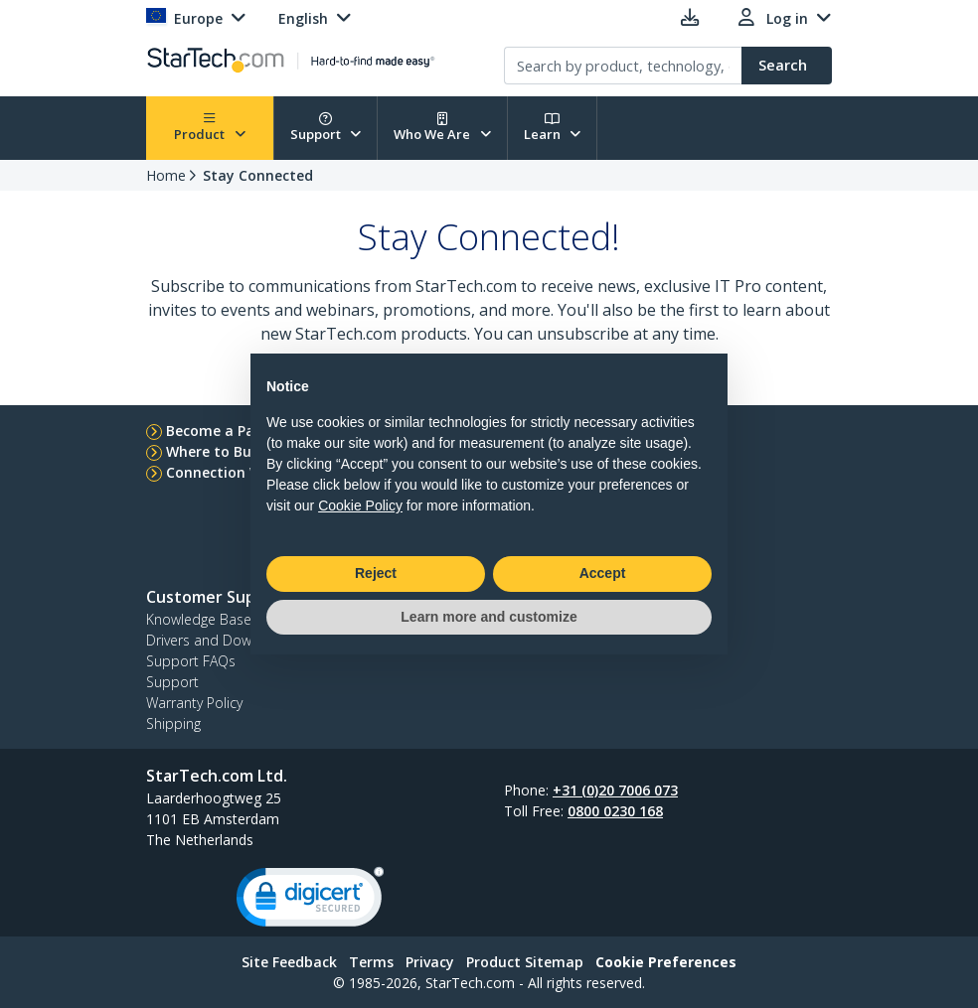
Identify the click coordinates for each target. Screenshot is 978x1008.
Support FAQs (191, 660)
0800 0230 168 (615, 810)
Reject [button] (376, 573)
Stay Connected (258, 175)
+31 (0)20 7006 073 (615, 790)
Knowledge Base (198, 619)
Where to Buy (212, 451)
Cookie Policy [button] (360, 505)
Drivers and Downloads (220, 640)
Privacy (430, 961)
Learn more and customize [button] (488, 617)
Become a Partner (228, 430)
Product (209, 127)
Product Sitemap (524, 961)
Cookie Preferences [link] (665, 961)
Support (326, 127)
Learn (552, 127)
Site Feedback (289, 961)
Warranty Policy (194, 702)
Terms (371, 961)
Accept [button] (602, 573)
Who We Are (442, 127)
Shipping (173, 723)
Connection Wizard (232, 472)
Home (166, 175)
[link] (310, 901)
